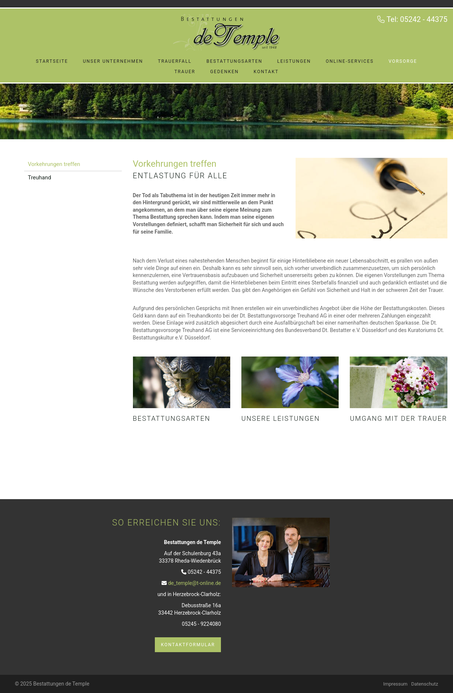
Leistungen (294, 61)
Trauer (185, 71)
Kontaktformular (188, 644)
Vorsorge (402, 61)
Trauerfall (175, 61)
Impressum (395, 684)
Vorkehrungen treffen (54, 164)
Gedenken (224, 71)
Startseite (52, 61)
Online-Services (350, 61)
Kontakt (266, 71)
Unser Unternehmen (113, 61)
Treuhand (39, 177)
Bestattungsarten (234, 61)
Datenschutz (424, 684)
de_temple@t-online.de (194, 583)
